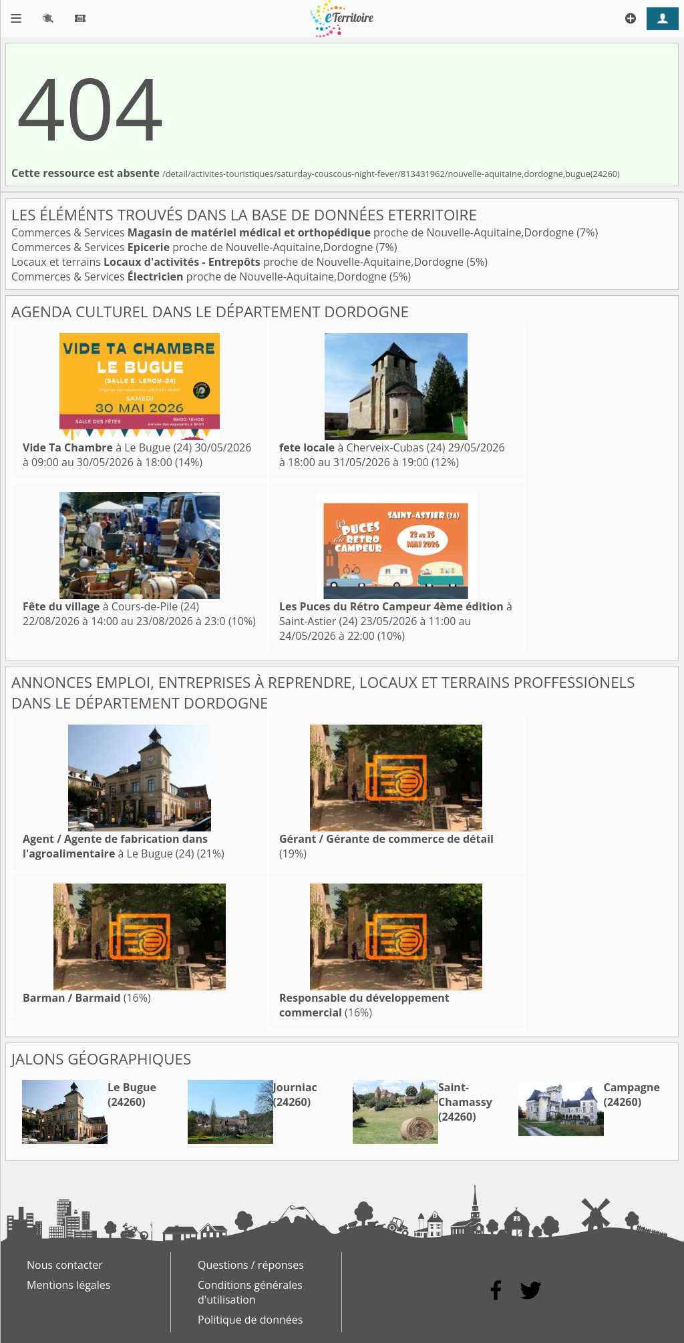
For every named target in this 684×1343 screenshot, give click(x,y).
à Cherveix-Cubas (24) (362, 447)
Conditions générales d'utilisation (250, 1292)
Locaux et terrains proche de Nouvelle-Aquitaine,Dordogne (238, 261)
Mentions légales (68, 1285)
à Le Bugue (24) (107, 447)
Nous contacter (65, 1265)
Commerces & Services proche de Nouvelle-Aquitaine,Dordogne (293, 232)
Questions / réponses (251, 1265)
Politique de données (250, 1319)
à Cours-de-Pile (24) (111, 606)
